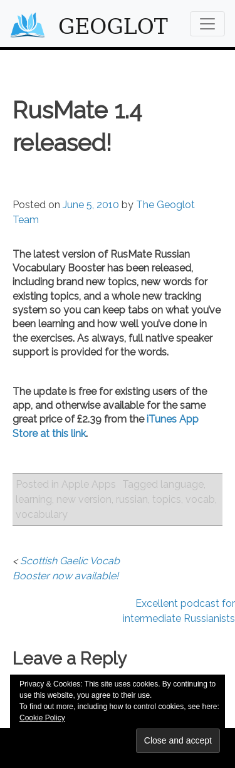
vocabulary (42, 514)
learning (34, 499)
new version (84, 499)
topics (166, 499)
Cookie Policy (42, 717)
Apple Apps (88, 484)
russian (132, 499)
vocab (200, 499)
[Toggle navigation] (207, 23)
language (182, 484)
